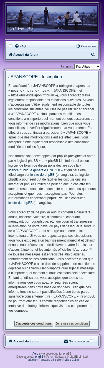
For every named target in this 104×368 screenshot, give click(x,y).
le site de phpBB (42, 175)
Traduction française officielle (43, 359)
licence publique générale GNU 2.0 (34, 170)
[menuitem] (20, 46)
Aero (35, 353)
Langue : (67, 66)
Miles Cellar (71, 359)
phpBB (39, 356)
